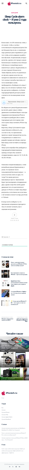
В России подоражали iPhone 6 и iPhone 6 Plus (21, 320)
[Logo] (14, 3)
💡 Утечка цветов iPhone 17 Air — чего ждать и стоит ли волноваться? (18, 303)
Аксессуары (4, 341)
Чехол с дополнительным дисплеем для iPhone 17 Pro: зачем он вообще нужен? (19, 264)
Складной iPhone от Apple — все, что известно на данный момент (19, 293)
